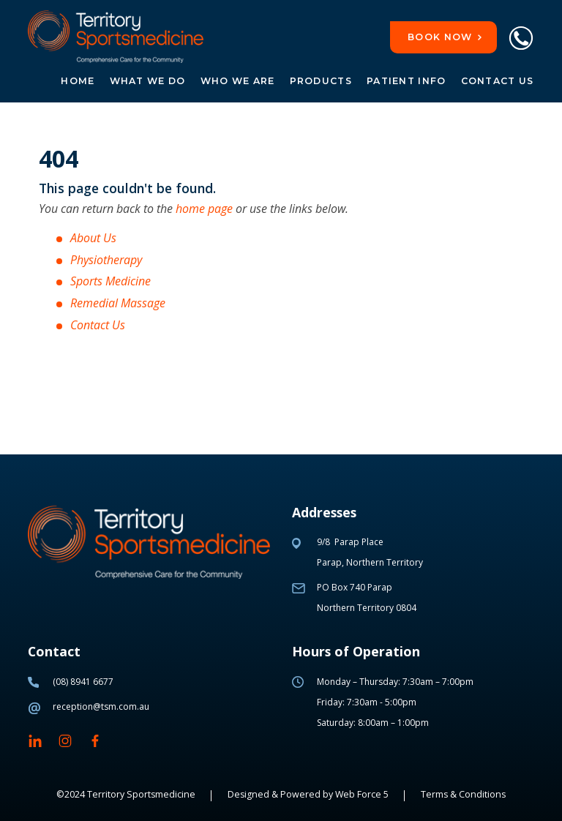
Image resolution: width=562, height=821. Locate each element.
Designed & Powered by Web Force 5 (308, 794)
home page (204, 208)
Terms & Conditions (463, 794)
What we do (148, 80)
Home (77, 80)
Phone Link (520, 38)
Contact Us (497, 80)
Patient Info (406, 80)
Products (321, 80)
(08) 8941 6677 (83, 681)
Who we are (238, 80)
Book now (440, 36)
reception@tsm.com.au (101, 706)
